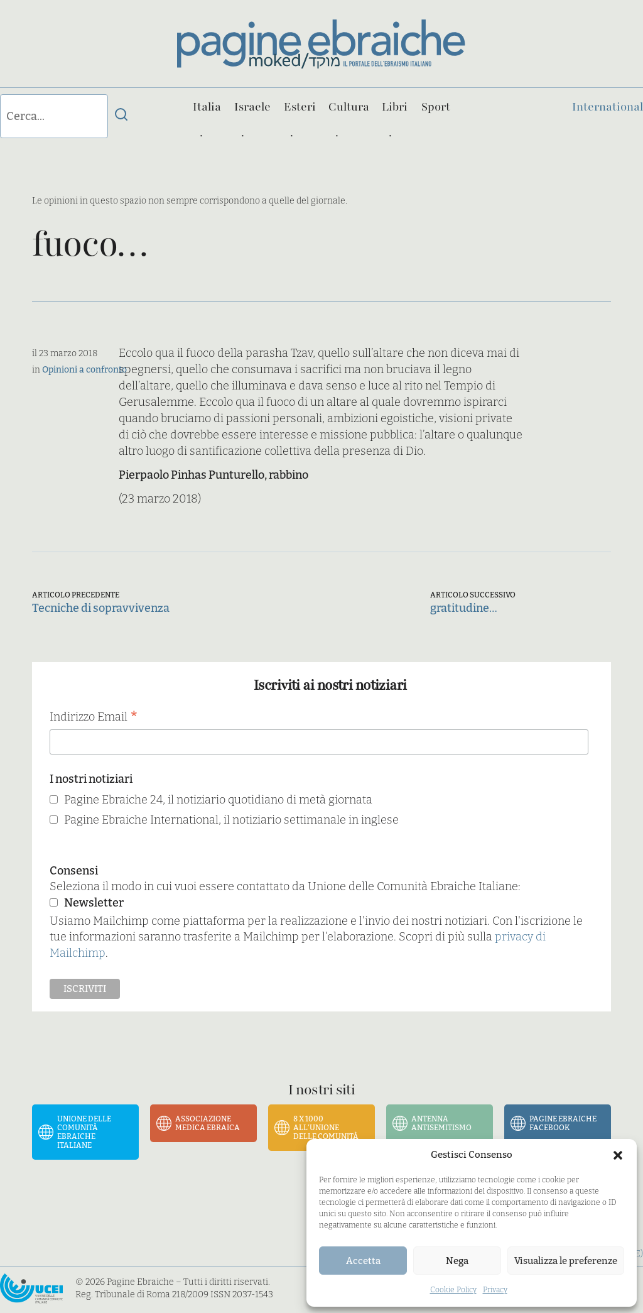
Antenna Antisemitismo (441, 1123)
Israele (252, 107)
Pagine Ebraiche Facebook (563, 1123)
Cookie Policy (453, 1289)
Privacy (495, 1289)
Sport (435, 107)
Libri (395, 107)
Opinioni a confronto (84, 369)
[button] (618, 1155)
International (607, 107)
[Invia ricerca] (121, 116)
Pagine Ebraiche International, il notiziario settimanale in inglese (231, 820)
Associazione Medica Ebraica (207, 1123)
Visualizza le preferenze (565, 1261)
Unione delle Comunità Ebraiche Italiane (84, 1132)
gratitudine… (463, 608)
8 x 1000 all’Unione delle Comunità (326, 1127)
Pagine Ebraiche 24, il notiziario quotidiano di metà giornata (218, 800)
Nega (457, 1261)
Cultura (348, 107)
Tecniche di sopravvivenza (101, 608)
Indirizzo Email (94, 717)
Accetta (363, 1261)
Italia (207, 107)
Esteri (300, 107)
